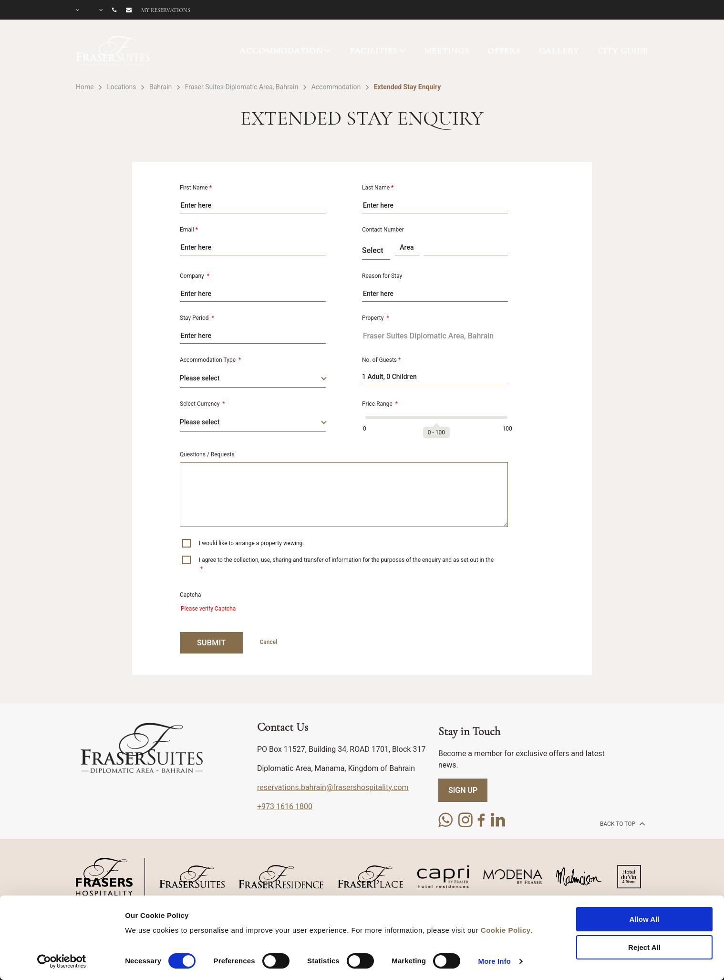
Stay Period (197, 318)
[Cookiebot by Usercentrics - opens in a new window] (61, 961)
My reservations (165, 10)
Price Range (380, 403)
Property (375, 318)
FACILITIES (374, 50)
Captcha (190, 594)
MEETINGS (446, 50)
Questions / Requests (207, 454)
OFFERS (503, 50)
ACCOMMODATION (280, 50)
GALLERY (559, 50)
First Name (196, 187)
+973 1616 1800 (284, 806)
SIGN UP (462, 790)
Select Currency (202, 403)
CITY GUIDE (623, 50)
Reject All (644, 947)
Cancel (268, 642)
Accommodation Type (210, 360)
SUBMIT (211, 642)
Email (189, 229)
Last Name (377, 187)
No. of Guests (381, 360)
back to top (621, 823)
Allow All (645, 919)
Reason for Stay (382, 276)
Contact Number (383, 229)
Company (194, 276)
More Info (494, 961)
